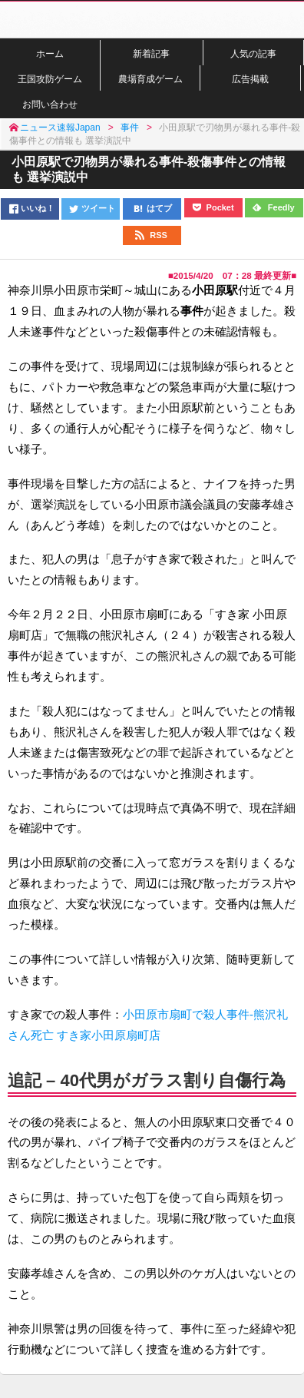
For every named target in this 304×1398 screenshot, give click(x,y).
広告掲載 (250, 79)
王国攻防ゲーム (50, 79)
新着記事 (151, 53)
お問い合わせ (50, 104)
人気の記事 (253, 53)
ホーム (50, 53)
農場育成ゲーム (150, 79)
